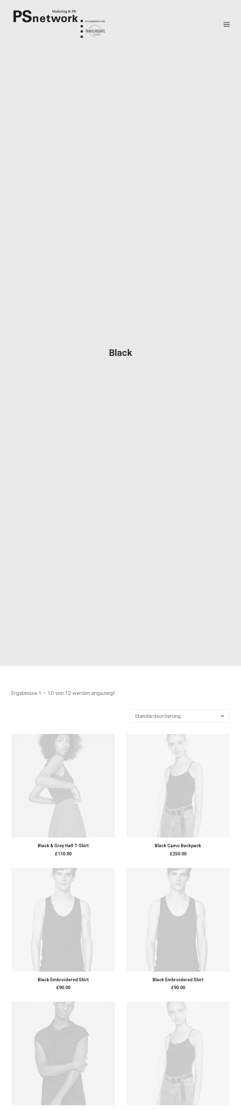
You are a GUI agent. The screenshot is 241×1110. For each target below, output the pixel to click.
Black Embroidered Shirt (63, 979)
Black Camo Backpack (178, 845)
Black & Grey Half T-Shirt (63, 845)
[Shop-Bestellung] (180, 716)
